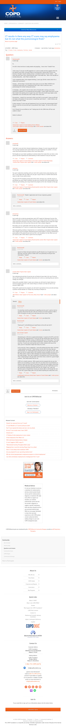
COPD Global (31, 581)
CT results (10, 50)
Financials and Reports (31, 584)
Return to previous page (11, 41)
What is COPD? (33, 600)
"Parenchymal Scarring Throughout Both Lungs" (18, 445)
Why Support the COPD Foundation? (33, 608)
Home (5, 23)
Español (33, 622)
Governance (31, 587)
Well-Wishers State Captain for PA (21, 294)
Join (56, 1)
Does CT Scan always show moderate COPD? (17, 449)
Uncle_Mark (33, 294)
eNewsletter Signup (33, 709)
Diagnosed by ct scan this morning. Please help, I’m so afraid (21, 447)
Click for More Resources (28, 30)
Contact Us (33, 613)
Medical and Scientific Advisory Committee (33, 616)
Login (59, 1)
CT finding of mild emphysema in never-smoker (18, 435)
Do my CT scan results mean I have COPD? (17, 430)
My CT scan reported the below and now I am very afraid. (20, 428)
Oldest (20, 301)
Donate (57, 7)
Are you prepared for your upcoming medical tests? (19, 452)
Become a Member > (33, 405)
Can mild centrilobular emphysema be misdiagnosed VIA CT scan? (23, 456)
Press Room (31, 578)
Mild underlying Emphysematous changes (16, 440)
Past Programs (31, 590)
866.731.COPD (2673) (34, 673)
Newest (15, 301)
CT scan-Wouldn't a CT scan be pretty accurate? (18, 425)
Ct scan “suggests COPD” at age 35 (14, 442)
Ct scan (15, 50)
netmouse (26, 375)
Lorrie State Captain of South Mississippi (23, 126)
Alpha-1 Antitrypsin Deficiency (33, 619)
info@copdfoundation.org (32, 681)
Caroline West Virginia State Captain (22, 162)
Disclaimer (29, 719)
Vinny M (39, 294)
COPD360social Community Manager (37, 529)
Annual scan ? (9, 433)
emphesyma (20, 50)
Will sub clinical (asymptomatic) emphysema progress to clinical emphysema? (25, 454)
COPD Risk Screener (33, 610)
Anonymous (57, 48)
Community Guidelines (45, 719)
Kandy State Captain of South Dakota (22, 125)
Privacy (36, 719)
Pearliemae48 (16, 59)
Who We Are (31, 575)
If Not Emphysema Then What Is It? (15, 437)
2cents (40, 260)
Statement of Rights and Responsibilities (33, 721)
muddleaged (20, 375)
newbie (30, 50)
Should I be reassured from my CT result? (16, 423)
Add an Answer (22, 130)
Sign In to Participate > (33, 412)
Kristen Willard (35, 125)
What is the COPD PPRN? (33, 603)
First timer (25, 50)
